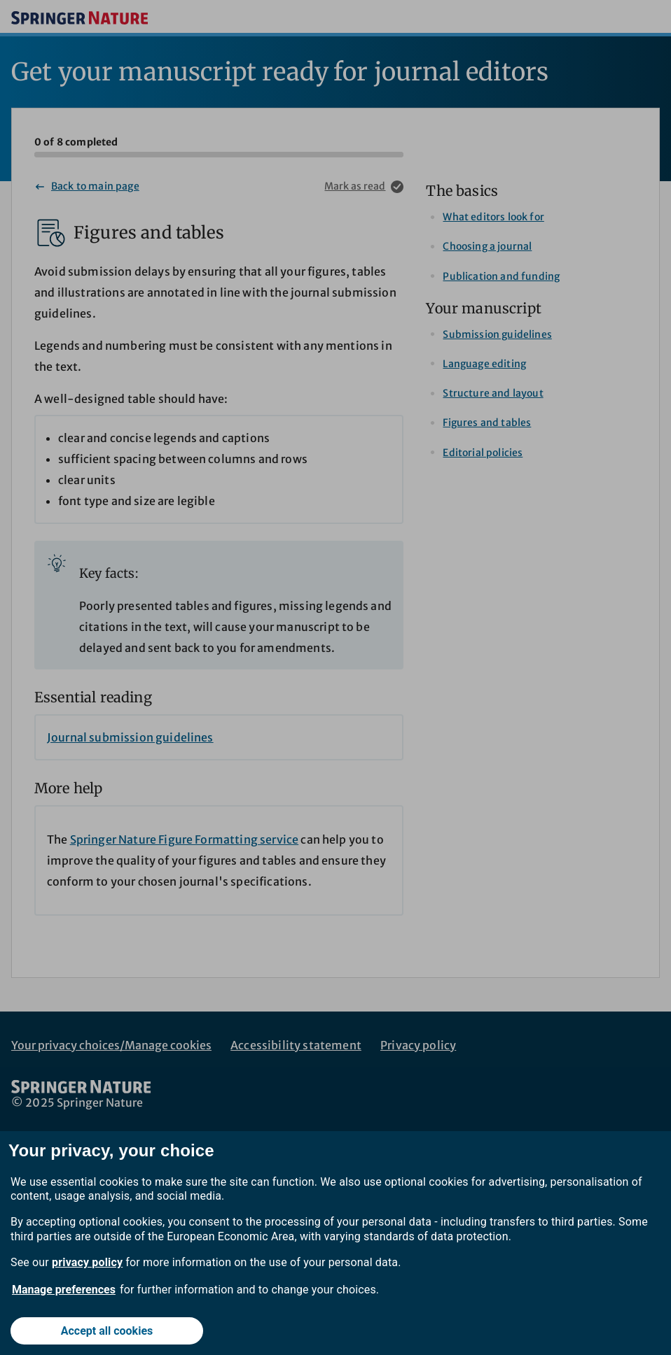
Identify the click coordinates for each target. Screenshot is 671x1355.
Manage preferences (64, 1289)
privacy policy (87, 1262)
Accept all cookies (107, 1331)
